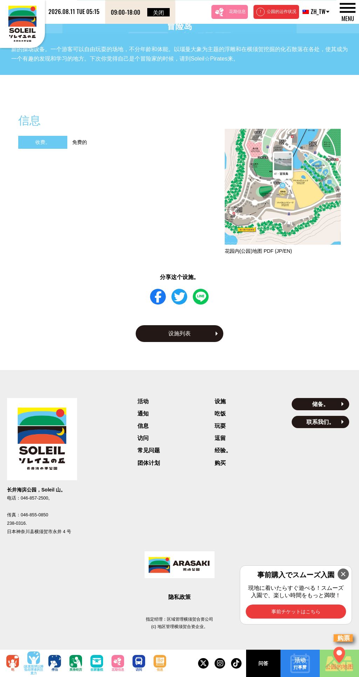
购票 (343, 638)
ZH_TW (313, 11)
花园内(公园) (258, 251)
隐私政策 (179, 597)
